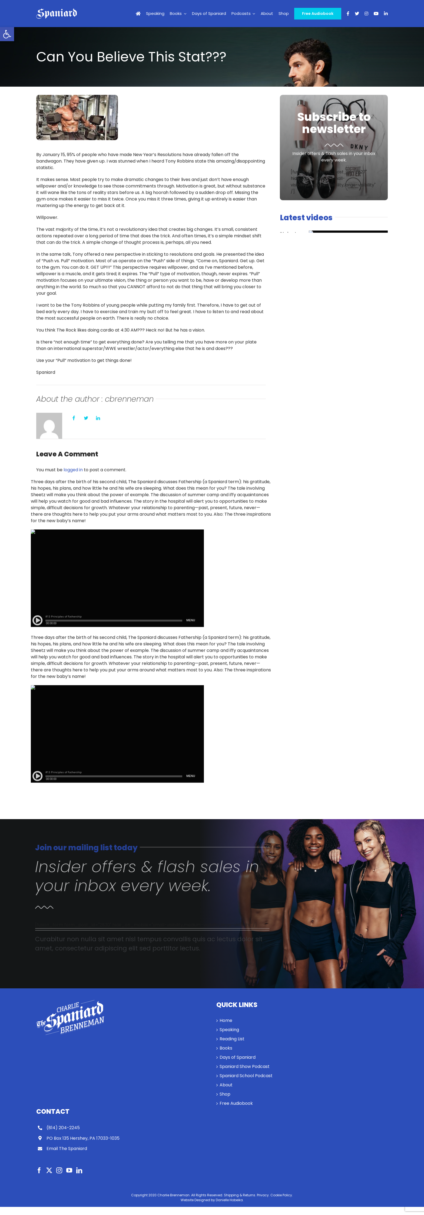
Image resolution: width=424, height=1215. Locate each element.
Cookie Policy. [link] (281, 1195)
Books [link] (226, 1048)
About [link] (226, 1085)
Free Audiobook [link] (236, 1103)
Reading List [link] (232, 1039)
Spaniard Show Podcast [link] (245, 1066)
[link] (7, 34)
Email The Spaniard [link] (67, 1148)
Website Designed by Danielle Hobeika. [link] (212, 1200)
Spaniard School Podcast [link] (246, 1076)
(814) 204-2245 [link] (63, 1128)
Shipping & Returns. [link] (240, 1195)
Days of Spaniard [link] (238, 1057)
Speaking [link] (229, 1030)
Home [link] (226, 1020)
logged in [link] (73, 471)
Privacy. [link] (263, 1195)
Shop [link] (225, 1094)
